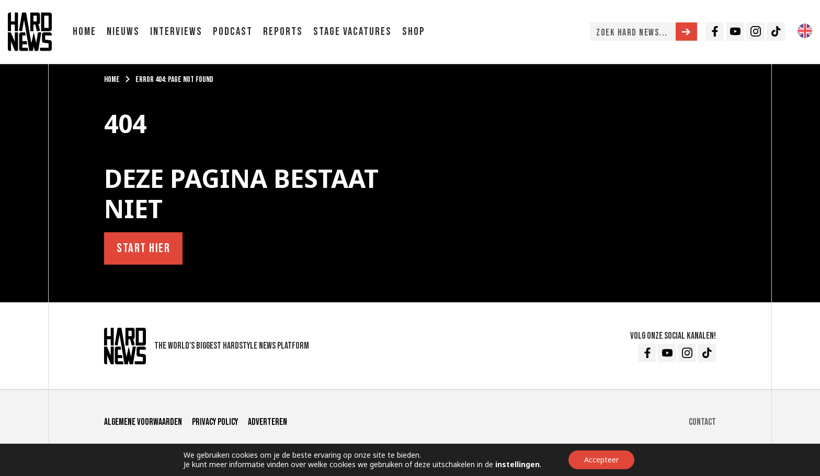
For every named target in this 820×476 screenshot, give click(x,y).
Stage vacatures (352, 31)
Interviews (176, 31)
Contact (702, 421)
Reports (283, 31)
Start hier (143, 248)
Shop (413, 31)
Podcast (233, 31)
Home (84, 31)
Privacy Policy (215, 421)
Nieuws (123, 31)
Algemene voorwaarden (143, 421)
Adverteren (267, 421)
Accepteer (601, 460)
